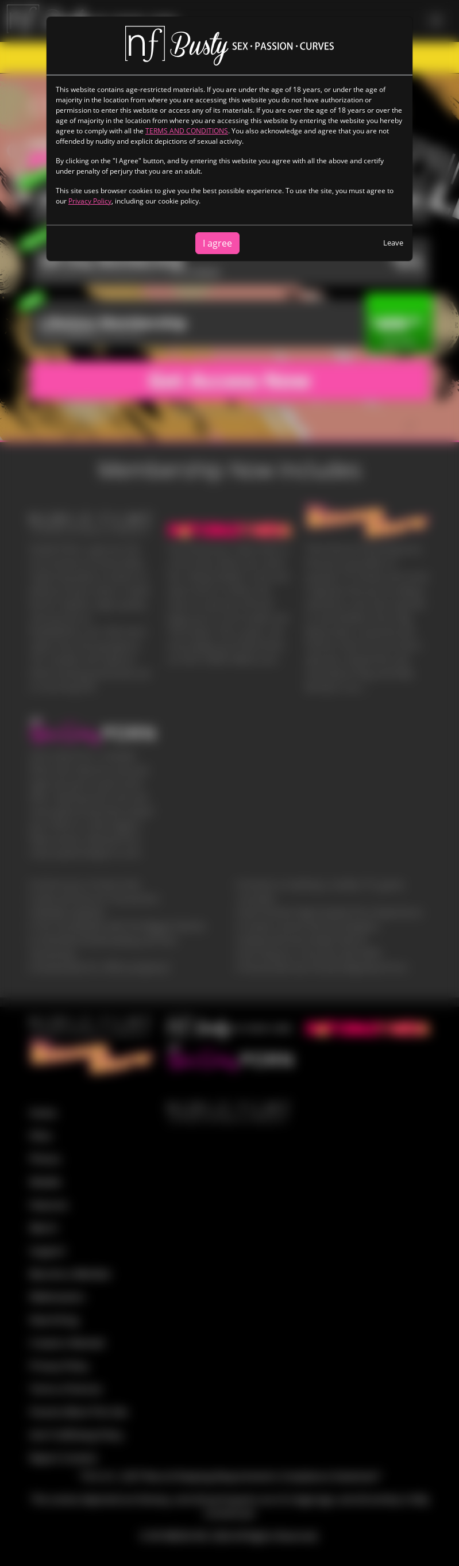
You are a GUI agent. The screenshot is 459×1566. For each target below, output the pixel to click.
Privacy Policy (89, 201)
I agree (217, 243)
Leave (393, 242)
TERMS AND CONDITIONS (186, 131)
